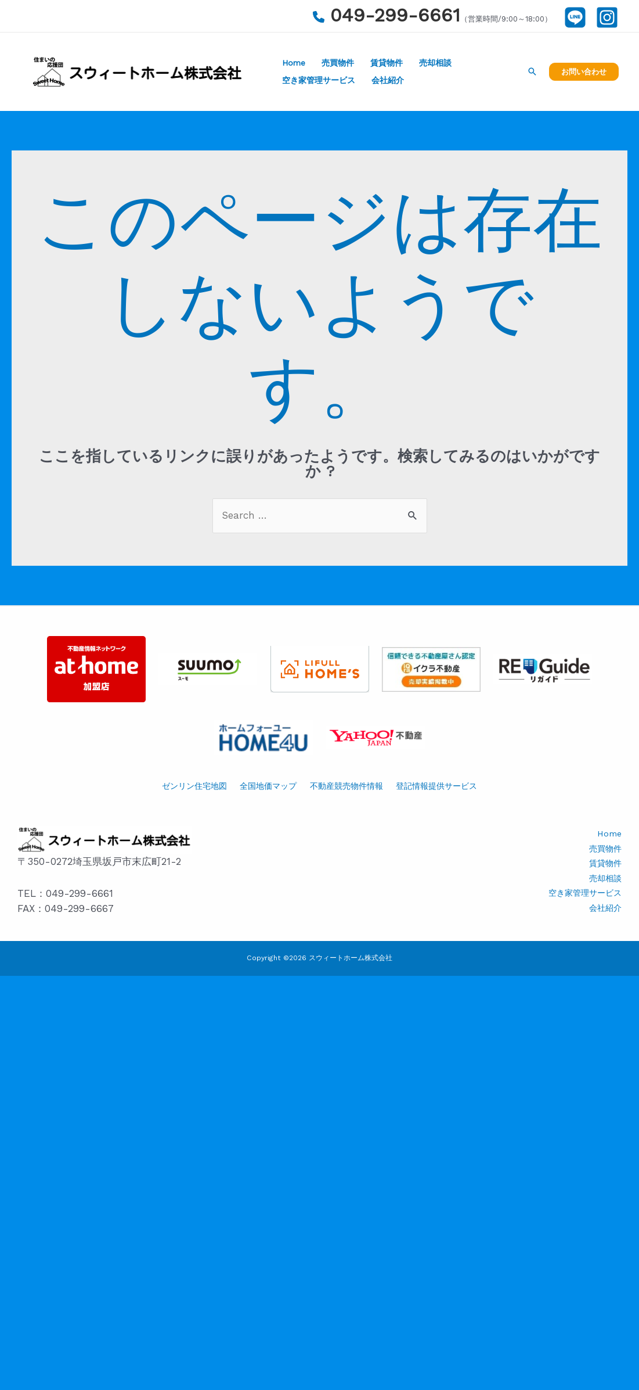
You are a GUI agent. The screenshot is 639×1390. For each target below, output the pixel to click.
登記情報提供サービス (436, 786)
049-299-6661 (395, 15)
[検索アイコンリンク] (532, 71)
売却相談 (435, 62)
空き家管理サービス (318, 80)
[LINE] (575, 17)
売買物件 (338, 62)
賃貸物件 (386, 62)
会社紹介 (387, 80)
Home (293, 62)
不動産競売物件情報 (346, 786)
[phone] (318, 17)
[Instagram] (607, 17)
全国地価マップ (268, 786)
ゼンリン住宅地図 (194, 786)
